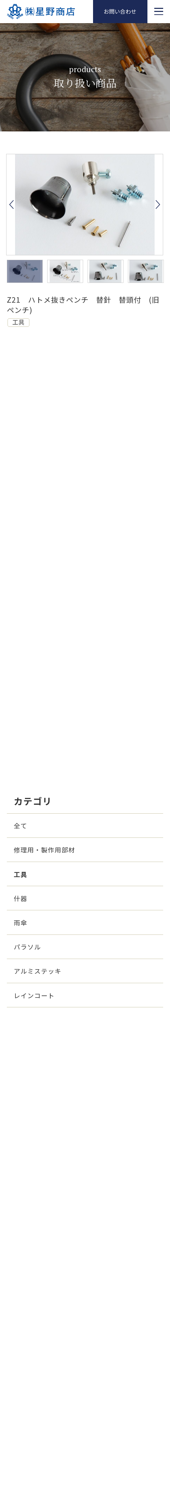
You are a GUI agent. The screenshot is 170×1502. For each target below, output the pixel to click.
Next (158, 204)
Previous (11, 204)
